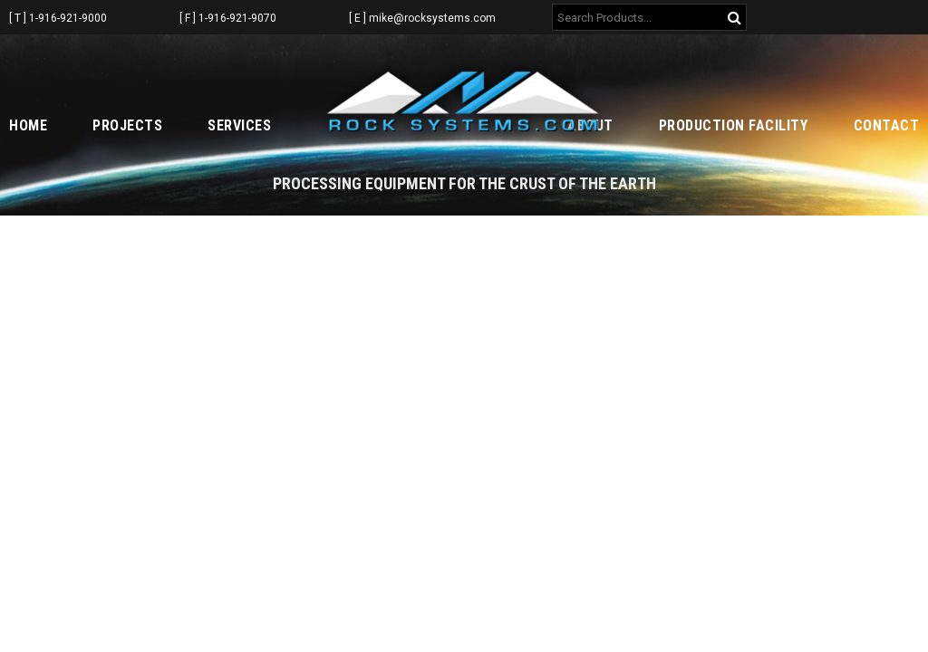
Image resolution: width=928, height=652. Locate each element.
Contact (887, 125)
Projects (127, 125)
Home (28, 125)
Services (239, 125)
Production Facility (733, 125)
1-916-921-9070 (237, 18)
